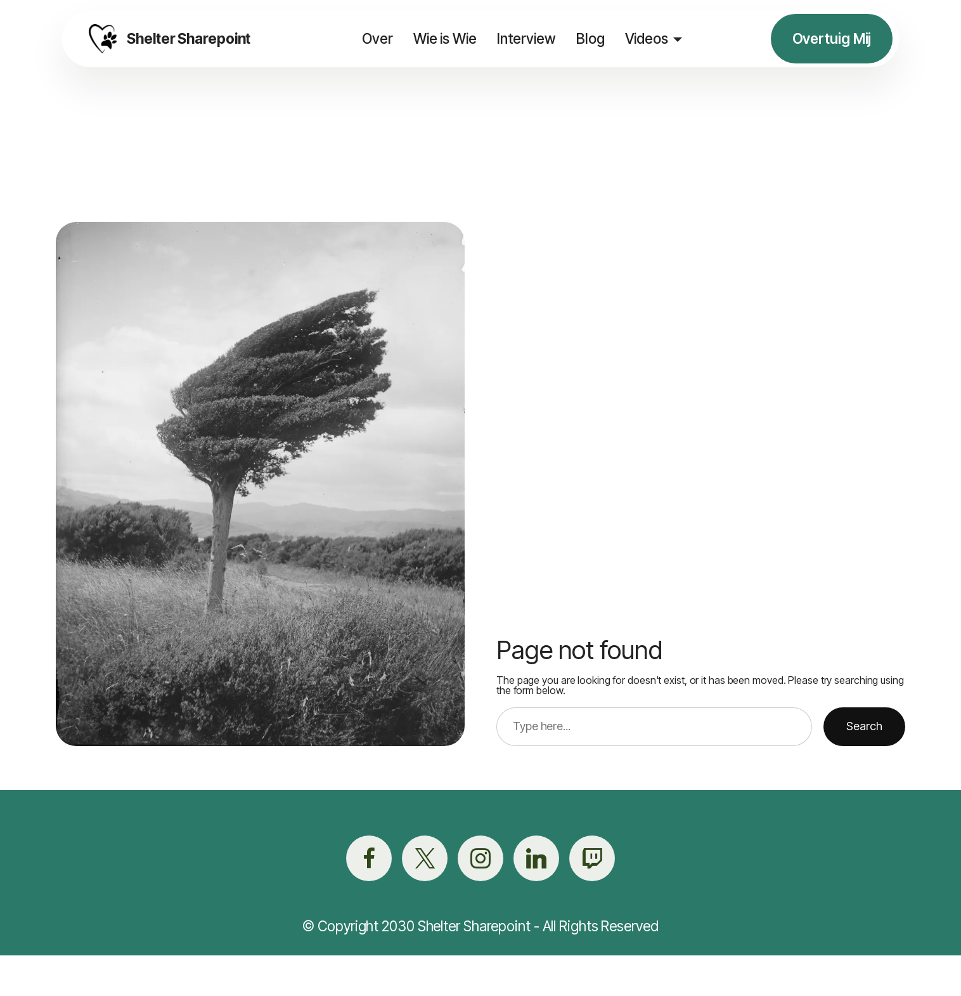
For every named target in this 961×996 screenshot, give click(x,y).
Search (864, 726)
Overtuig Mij (832, 38)
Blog (590, 38)
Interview (525, 38)
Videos (645, 38)
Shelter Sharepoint (190, 39)
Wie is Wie (444, 38)
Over (376, 38)
